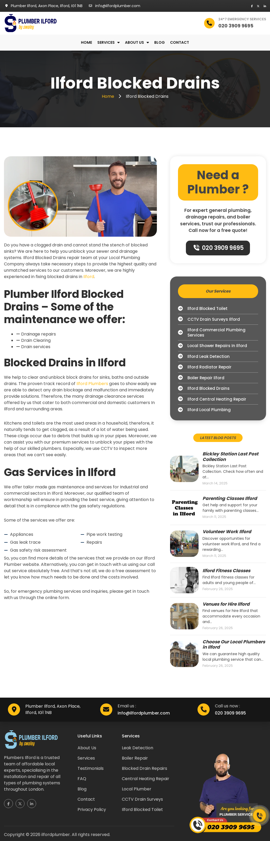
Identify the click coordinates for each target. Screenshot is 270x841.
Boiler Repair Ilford (201, 378)
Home (86, 42)
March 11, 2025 (214, 517)
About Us (87, 748)
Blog (159, 42)
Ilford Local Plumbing (204, 409)
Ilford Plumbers (92, 384)
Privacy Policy (92, 809)
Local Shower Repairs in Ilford (212, 345)
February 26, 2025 (217, 589)
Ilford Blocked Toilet (203, 308)
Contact (179, 42)
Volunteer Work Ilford (226, 531)
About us (134, 42)
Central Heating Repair (145, 779)
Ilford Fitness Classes (226, 570)
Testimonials (91, 768)
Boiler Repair (135, 758)
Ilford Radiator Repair (205, 367)
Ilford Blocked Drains (204, 388)
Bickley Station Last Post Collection (230, 456)
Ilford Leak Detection (204, 356)
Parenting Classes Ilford (229, 498)
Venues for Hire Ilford (226, 604)
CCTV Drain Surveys (142, 799)
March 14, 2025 (215, 483)
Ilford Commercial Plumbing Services (211, 332)
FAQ (82, 779)
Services (106, 42)
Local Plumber (136, 789)
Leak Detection (137, 748)
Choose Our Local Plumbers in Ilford (233, 644)
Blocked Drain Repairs (144, 768)
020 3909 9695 (219, 248)
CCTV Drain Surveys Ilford (209, 319)
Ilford (88, 277)
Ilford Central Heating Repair (212, 399)
